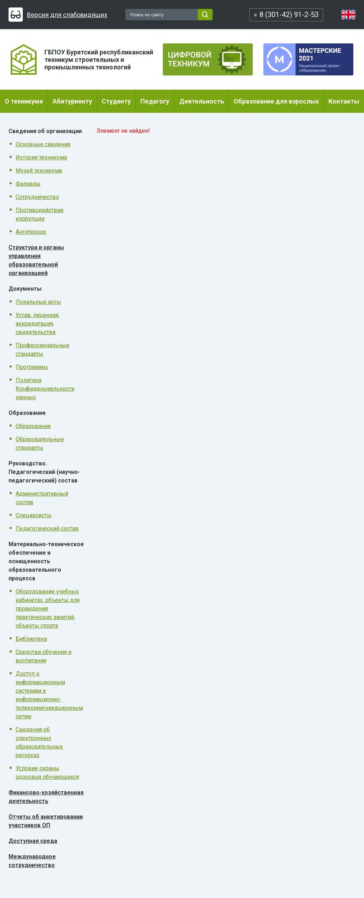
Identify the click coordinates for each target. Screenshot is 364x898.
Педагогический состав (47, 528)
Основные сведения (43, 144)
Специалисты (34, 515)
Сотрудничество (37, 197)
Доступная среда (33, 841)
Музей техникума (39, 170)
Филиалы (28, 183)
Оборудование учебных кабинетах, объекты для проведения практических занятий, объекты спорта (48, 608)
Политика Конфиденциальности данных (45, 389)
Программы (32, 367)
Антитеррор (31, 231)
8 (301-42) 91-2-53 (285, 14)
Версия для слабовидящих (58, 14)
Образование (33, 426)
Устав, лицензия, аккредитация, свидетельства (37, 324)
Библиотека (31, 638)
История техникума (41, 157)
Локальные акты (38, 302)
